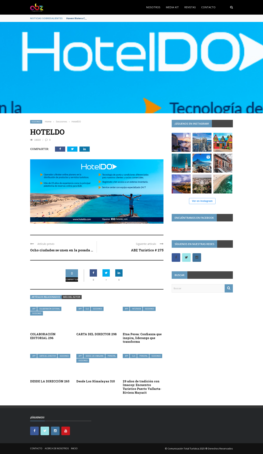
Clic (87, 309)
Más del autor (71, 297)
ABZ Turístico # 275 (147, 250)
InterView (136, 309)
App (33, 309)
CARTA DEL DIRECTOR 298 (96, 334)
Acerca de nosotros (57, 448)
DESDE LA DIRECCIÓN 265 (49, 381)
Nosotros (153, 7)
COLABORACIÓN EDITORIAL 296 (43, 336)
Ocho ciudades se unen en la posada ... (61, 250)
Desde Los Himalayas (95, 356)
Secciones (36, 122)
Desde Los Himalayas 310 (95, 381)
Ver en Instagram (202, 201)
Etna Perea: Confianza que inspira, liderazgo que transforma (142, 338)
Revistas (190, 7)
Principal (112, 356)
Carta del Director (47, 356)
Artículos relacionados (46, 297)
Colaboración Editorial (49, 309)
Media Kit (172, 7)
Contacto (208, 7)
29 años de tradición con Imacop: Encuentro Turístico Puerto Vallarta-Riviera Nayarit (142, 386)
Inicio (74, 448)
